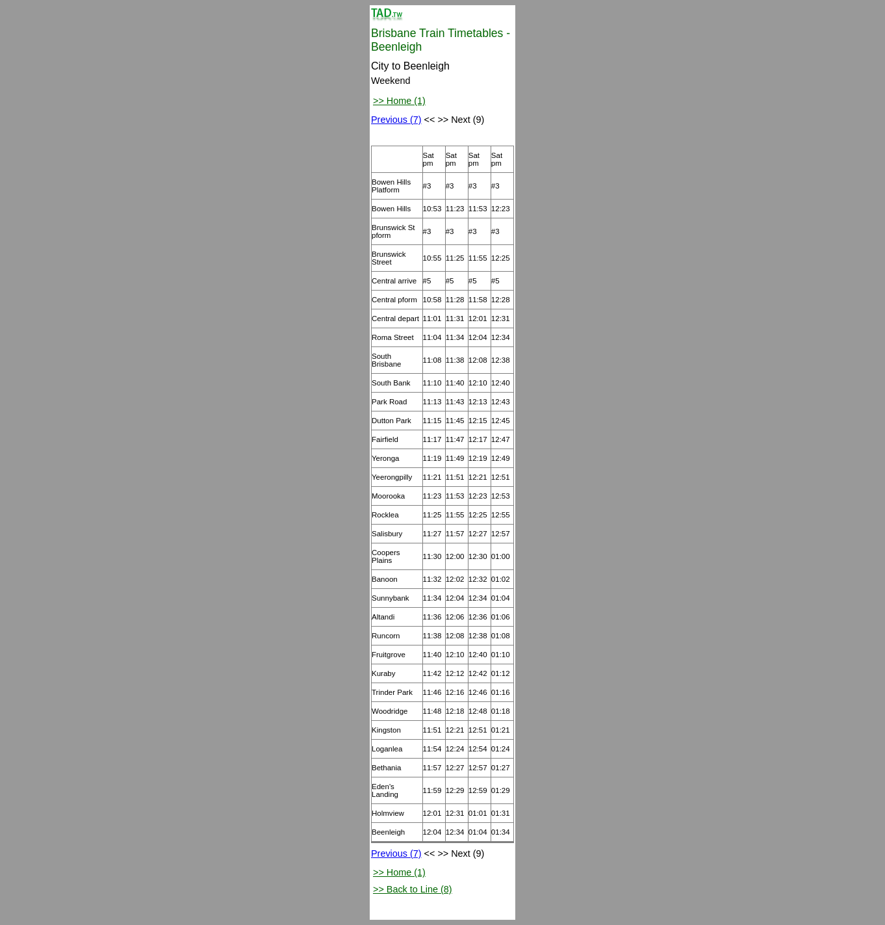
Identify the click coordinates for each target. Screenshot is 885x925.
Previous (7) (396, 119)
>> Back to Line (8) (412, 889)
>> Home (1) (399, 101)
